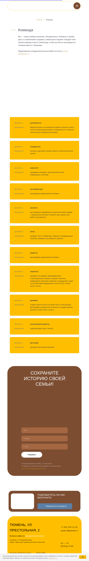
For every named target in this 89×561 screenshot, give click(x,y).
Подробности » (53, 558)
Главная (39, 20)
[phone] (44, 438)
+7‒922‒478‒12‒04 (69, 527)
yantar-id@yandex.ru (69, 531)
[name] (44, 430)
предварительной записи (34, 536)
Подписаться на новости (56, 506)
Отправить (32, 455)
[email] (44, 446)
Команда (49, 20)
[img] (15, 6)
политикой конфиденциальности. (33, 469)
